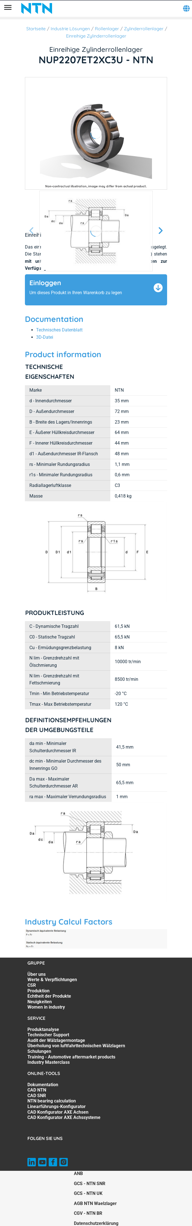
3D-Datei (44, 337)
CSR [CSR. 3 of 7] (31, 985)
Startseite (36, 28)
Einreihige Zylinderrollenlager (96, 36)
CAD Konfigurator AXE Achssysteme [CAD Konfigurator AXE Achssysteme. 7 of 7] (63, 1117)
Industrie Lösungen (70, 28)
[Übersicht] (8, 8)
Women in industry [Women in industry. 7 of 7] (46, 1007)
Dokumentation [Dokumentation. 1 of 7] (42, 1084)
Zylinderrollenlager (143, 28)
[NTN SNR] (37, 8)
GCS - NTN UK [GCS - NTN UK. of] (88, 1193)
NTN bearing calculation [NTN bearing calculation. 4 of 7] (51, 1101)
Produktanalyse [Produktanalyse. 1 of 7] (43, 1029)
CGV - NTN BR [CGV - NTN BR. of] (88, 1213)
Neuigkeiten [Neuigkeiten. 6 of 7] (39, 1001)
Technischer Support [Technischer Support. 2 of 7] (48, 1034)
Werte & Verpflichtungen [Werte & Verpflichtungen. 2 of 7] (52, 979)
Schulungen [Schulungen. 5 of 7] (39, 1051)
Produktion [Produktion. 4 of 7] (38, 990)
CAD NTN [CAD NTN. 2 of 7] (36, 1090)
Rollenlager (107, 28)
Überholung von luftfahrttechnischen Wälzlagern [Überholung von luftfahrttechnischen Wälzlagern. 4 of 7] (76, 1045)
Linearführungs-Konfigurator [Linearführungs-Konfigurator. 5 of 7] (56, 1106)
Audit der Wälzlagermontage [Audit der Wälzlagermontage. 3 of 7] (56, 1040)
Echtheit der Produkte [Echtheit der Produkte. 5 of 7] (49, 996)
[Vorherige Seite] (31, 231)
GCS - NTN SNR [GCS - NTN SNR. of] (89, 1183)
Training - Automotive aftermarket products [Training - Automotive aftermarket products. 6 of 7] (71, 1057)
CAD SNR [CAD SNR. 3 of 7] (36, 1095)
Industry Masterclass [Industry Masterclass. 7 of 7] (48, 1062)
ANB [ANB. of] (78, 1173)
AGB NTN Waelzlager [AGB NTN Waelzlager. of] (95, 1203)
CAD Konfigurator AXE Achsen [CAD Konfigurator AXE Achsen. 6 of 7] (57, 1112)
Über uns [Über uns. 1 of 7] (36, 974)
